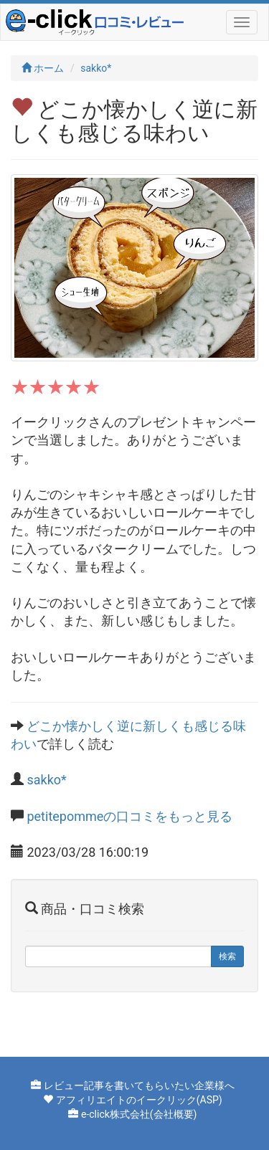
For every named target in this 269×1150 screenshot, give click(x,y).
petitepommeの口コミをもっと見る (129, 816)
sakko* (95, 68)
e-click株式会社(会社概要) (139, 1114)
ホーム (43, 68)
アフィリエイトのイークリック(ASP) (139, 1100)
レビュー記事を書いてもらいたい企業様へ (139, 1085)
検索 (227, 956)
